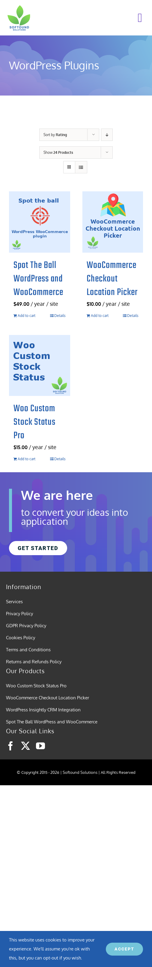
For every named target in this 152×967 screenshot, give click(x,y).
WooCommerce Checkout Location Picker (112, 279)
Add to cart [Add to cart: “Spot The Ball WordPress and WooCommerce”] (26, 315)
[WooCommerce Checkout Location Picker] (112, 222)
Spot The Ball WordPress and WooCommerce (38, 279)
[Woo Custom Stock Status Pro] (39, 365)
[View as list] (81, 167)
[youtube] (40, 745)
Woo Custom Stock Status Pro (34, 422)
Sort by (55, 134)
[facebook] (10, 745)
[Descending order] (107, 135)
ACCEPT (124, 949)
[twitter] (25, 745)
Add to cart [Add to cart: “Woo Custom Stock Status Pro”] (26, 459)
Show (58, 152)
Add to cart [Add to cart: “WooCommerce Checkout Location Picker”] (100, 315)
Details (60, 315)
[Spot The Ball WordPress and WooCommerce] (39, 222)
